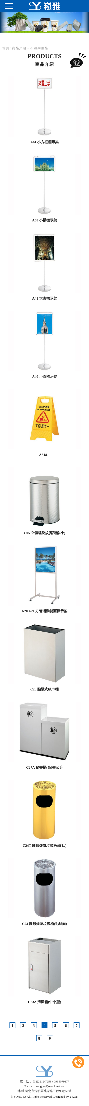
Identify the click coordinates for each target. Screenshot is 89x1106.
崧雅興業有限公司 (44, 6)
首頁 (5, 48)
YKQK (74, 1096)
